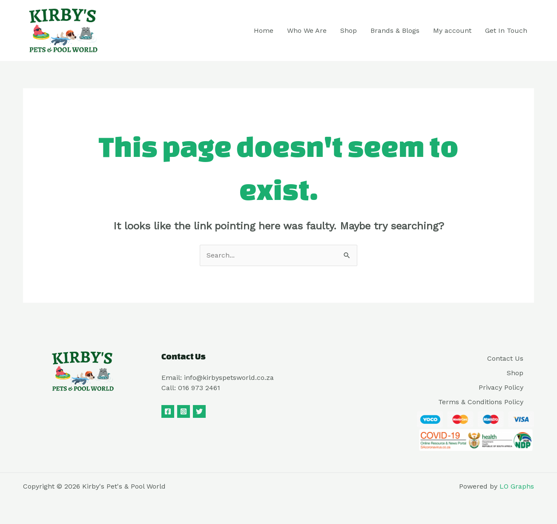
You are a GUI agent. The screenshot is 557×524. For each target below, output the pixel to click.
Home (263, 30)
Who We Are (307, 30)
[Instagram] (183, 411)
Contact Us (505, 358)
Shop (348, 30)
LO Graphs (517, 486)
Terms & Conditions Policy (480, 402)
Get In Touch (506, 30)
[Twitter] (199, 411)
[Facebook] (167, 411)
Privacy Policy (501, 387)
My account (452, 30)
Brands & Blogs (394, 30)
